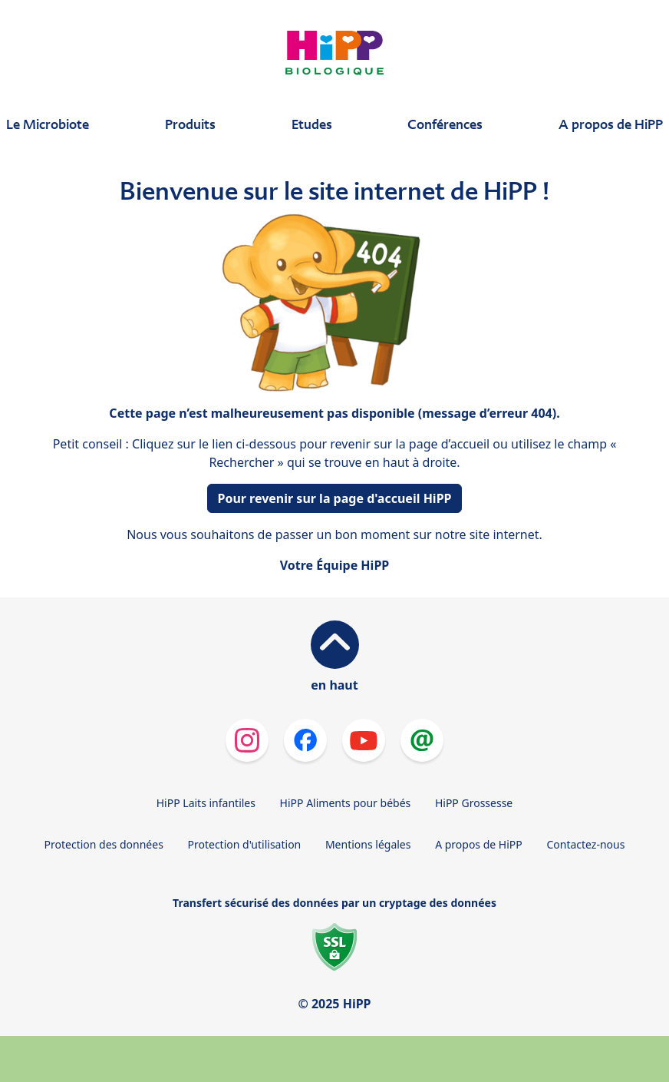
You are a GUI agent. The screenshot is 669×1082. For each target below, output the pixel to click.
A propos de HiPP (478, 844)
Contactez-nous (585, 844)
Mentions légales (368, 844)
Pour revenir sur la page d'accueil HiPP (334, 498)
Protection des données (103, 844)
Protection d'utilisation (244, 844)
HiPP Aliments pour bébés (345, 803)
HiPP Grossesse (473, 803)
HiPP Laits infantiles (206, 803)
